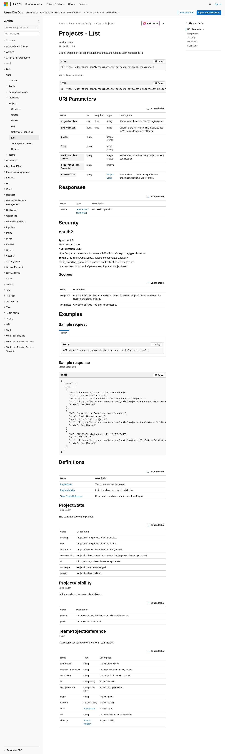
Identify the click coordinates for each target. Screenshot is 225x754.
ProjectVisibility (67, 490)
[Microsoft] (6, 4)
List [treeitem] (13, 137)
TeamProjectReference (71, 496)
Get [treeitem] (13, 126)
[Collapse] (38, 21)
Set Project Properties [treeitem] (21, 143)
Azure (72, 23)
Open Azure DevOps (209, 12)
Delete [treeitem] (14, 120)
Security (191, 37)
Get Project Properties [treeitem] (22, 132)
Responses (192, 33)
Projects (109, 23)
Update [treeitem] (14, 149)
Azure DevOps (85, 23)
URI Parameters (195, 29)
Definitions (192, 45)
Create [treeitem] (14, 115)
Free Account (187, 12)
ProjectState (66, 484)
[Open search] (210, 4)
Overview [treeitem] (13, 80)
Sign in (218, 4)
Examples (192, 41)
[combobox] (21, 27)
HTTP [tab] (64, 333)
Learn (62, 23)
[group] (112, 89)
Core (98, 23)
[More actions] (163, 23)
